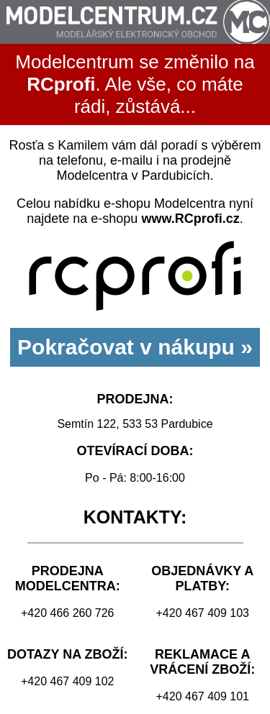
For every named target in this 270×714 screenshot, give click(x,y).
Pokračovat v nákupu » (135, 347)
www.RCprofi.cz (190, 218)
